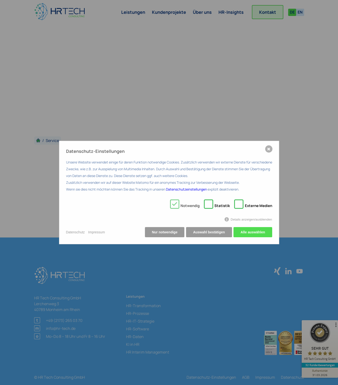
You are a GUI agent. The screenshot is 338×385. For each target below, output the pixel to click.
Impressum (96, 232)
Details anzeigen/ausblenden (251, 219)
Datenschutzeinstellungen (186, 189)
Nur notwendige (164, 232)
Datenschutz (75, 232)
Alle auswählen (252, 232)
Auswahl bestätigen (209, 232)
